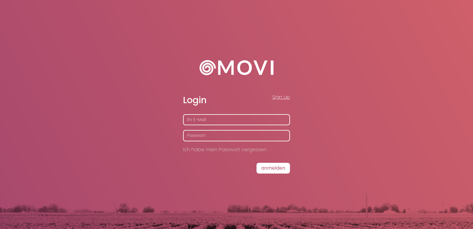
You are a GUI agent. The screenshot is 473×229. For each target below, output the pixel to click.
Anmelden (273, 168)
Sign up (281, 97)
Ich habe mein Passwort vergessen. (225, 149)
